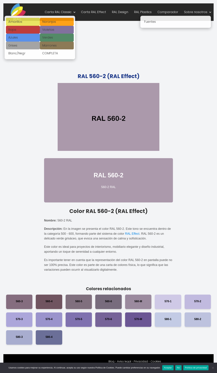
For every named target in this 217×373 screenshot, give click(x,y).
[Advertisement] (108, 46)
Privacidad (141, 361)
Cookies (156, 361)
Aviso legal (124, 361)
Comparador (167, 12)
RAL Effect (132, 233)
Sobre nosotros (195, 12)
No (178, 367)
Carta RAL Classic (58, 12)
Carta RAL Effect (93, 12)
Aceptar (168, 367)
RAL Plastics (143, 12)
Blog (111, 361)
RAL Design (120, 12)
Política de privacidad (196, 367)
